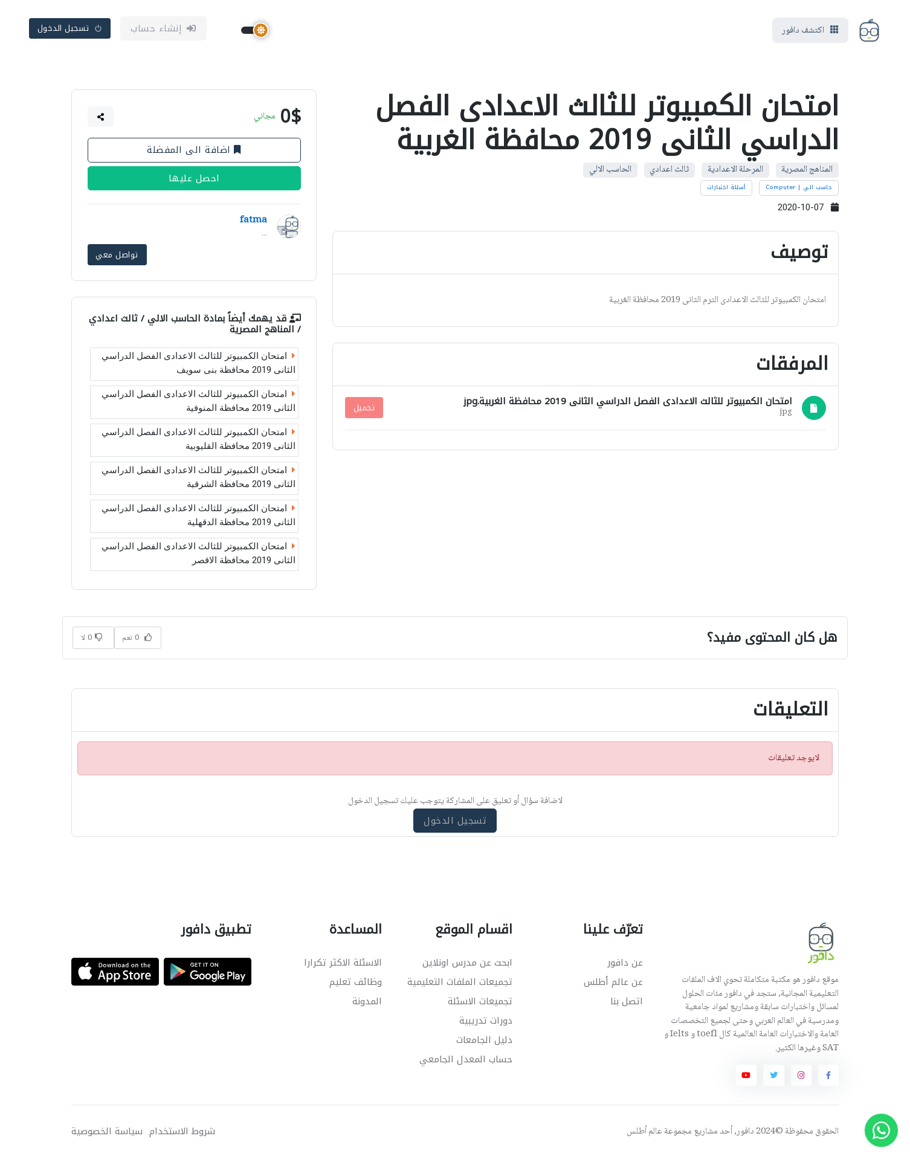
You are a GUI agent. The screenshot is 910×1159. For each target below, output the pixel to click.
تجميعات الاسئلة (480, 1001)
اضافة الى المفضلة (194, 149)
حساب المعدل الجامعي (465, 1059)
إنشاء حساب (163, 28)
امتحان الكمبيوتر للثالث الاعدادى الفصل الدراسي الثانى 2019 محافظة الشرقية (198, 477)
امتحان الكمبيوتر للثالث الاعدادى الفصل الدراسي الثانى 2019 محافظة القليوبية (198, 439)
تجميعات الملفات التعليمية (459, 981)
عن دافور (625, 962)
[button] (101, 116)
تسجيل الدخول (70, 28)
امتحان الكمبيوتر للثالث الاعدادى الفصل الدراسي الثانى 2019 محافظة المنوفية (198, 401)
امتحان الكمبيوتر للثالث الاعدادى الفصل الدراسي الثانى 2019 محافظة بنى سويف (198, 362)
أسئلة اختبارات (726, 187)
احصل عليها (194, 178)
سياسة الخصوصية (107, 1131)
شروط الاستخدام (182, 1131)
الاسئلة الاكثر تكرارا (343, 962)
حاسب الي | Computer (799, 187)
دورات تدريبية (485, 1020)
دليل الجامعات (484, 1039)
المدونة (367, 1001)
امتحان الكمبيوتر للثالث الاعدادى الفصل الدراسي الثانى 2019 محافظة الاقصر (198, 553)
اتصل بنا (626, 1001)
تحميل (364, 407)
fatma (253, 220)
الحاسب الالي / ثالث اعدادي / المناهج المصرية (195, 323)
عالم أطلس (644, 1132)
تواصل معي (116, 254)
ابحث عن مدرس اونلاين (467, 962)
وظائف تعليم (355, 981)
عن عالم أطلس (613, 981)
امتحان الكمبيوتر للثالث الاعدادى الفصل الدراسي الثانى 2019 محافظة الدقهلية (198, 515)
